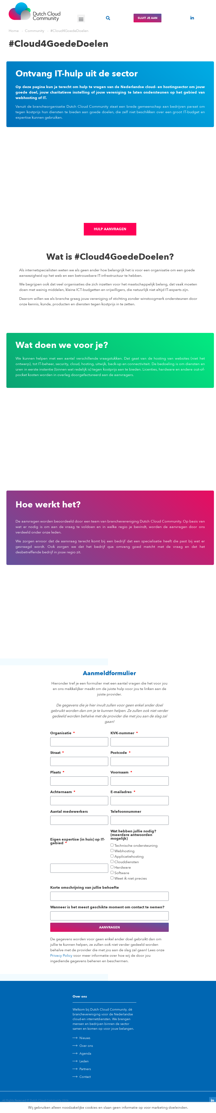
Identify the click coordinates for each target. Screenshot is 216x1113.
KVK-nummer (123, 733)
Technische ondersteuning (136, 845)
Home (14, 30)
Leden (84, 1061)
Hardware (122, 867)
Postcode (119, 753)
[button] (81, 18)
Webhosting (124, 851)
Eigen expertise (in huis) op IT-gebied (77, 841)
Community (34, 30)
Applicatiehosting (129, 856)
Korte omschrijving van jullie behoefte (84, 887)
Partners (85, 1069)
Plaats (56, 772)
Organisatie (61, 733)
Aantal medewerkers (69, 811)
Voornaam (120, 772)
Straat (55, 753)
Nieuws (84, 1038)
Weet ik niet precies (130, 878)
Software (121, 873)
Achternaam (61, 792)
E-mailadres (122, 792)
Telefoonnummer (126, 811)
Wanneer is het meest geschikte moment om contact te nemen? (107, 907)
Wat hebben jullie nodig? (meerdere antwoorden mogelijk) (133, 834)
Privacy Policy (61, 955)
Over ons (86, 1046)
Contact (85, 1077)
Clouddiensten (126, 862)
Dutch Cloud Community (45, 1100)
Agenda (85, 1053)
